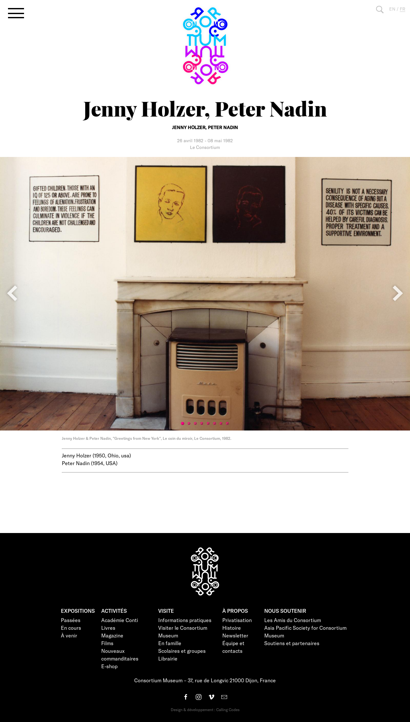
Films (107, 643)
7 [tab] (221, 423)
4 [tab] (202, 423)
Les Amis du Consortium (292, 620)
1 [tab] (182, 423)
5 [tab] (208, 423)
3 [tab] (195, 423)
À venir (69, 635)
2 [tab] (189, 423)
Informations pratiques (184, 620)
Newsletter (235, 635)
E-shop (109, 666)
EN (392, 9)
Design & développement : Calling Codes (205, 709)
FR (402, 9)
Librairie (167, 658)
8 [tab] (227, 423)
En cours (71, 628)
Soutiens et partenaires (291, 643)
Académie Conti (119, 620)
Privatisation (237, 620)
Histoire (231, 628)
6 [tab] (214, 423)
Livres (108, 628)
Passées (70, 620)
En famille (169, 643)
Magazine (112, 635)
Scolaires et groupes (182, 651)
